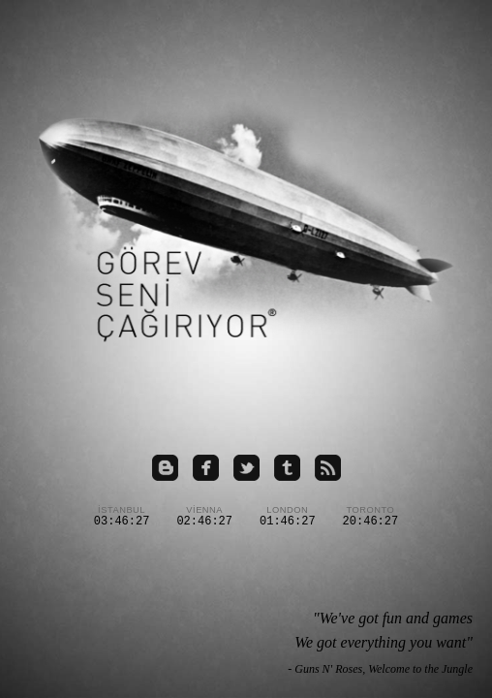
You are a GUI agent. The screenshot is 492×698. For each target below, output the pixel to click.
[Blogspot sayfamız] (165, 470)
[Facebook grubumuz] (206, 470)
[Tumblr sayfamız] (287, 470)
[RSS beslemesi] (328, 470)
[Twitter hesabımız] (246, 470)
